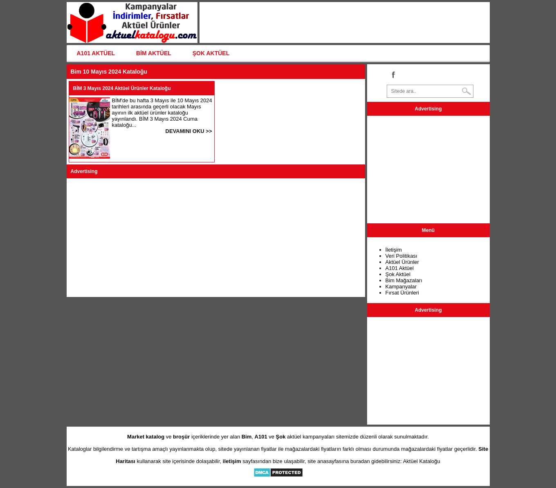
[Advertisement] (216, 237)
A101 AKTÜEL (96, 53)
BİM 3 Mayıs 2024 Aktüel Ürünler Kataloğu (122, 88)
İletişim (394, 250)
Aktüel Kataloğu (421, 461)
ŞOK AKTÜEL (211, 53)
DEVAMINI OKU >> (189, 131)
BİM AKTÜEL (153, 53)
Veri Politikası (401, 256)
